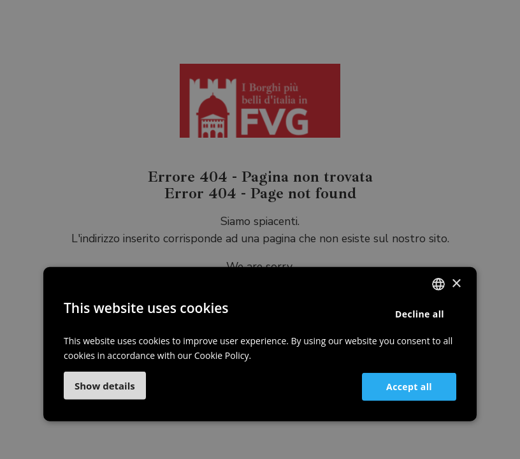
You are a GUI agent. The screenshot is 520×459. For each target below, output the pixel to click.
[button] (105, 385)
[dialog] (260, 229)
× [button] (456, 283)
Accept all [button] (409, 386)
